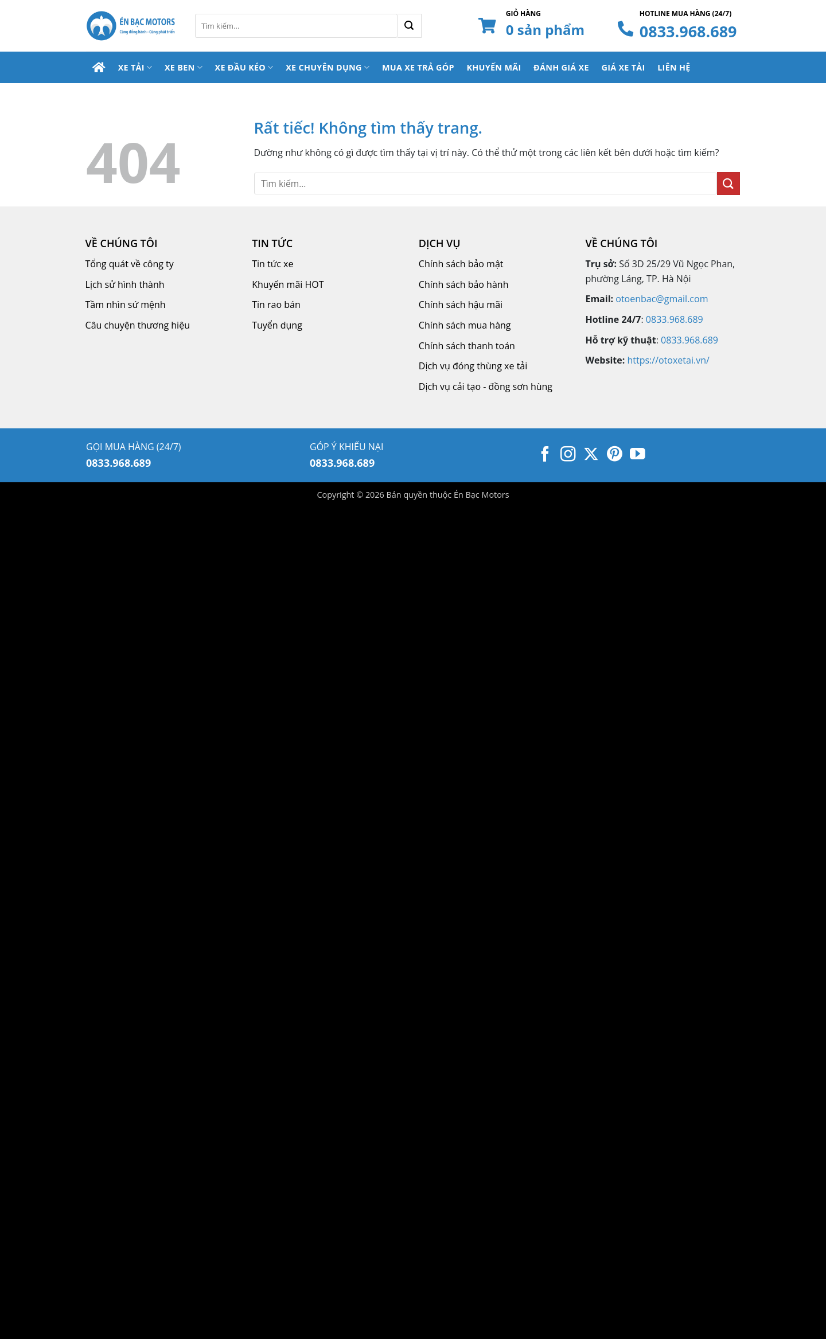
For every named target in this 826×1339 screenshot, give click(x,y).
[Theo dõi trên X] (591, 455)
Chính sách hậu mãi (460, 304)
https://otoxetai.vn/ (668, 360)
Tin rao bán (276, 304)
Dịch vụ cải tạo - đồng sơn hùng (485, 386)
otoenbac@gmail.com (661, 298)
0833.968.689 (688, 31)
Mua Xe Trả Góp (418, 67)
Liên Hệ (673, 67)
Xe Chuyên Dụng (327, 67)
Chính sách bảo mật (461, 263)
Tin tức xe (272, 263)
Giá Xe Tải (623, 67)
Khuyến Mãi (493, 67)
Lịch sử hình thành (125, 284)
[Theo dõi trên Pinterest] (614, 455)
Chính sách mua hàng (465, 325)
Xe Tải (135, 67)
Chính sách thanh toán (467, 345)
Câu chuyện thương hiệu (137, 325)
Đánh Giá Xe (561, 67)
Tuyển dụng (277, 325)
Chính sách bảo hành (464, 284)
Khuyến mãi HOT (288, 284)
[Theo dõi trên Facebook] (545, 455)
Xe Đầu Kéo (244, 67)
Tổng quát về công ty (129, 263)
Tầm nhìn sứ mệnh (125, 304)
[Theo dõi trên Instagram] (568, 455)
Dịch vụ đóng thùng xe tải (473, 366)
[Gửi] (410, 26)
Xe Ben (183, 67)
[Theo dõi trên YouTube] (637, 455)
